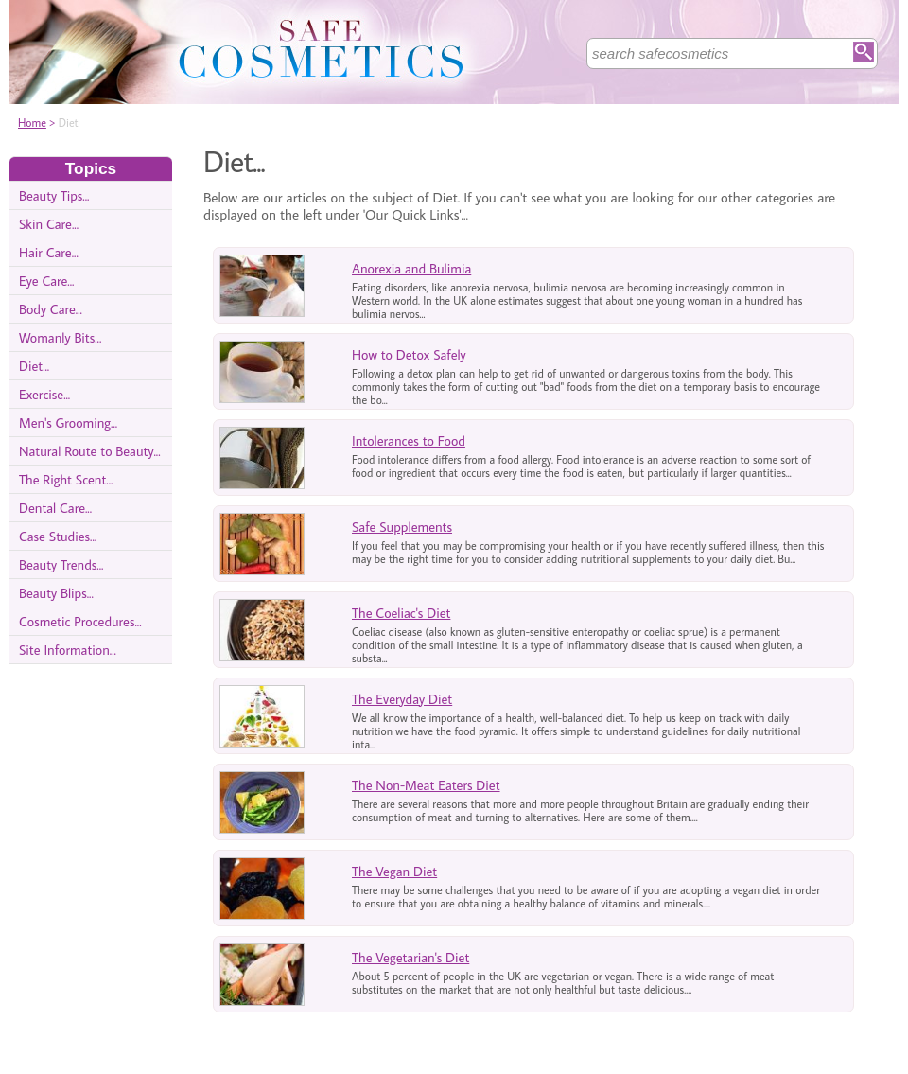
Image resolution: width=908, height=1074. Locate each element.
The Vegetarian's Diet (410, 957)
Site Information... (67, 650)
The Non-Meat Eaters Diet (426, 785)
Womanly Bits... (60, 337)
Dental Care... (55, 508)
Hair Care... (49, 252)
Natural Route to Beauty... (90, 451)
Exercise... (44, 394)
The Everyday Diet (402, 699)
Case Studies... (57, 536)
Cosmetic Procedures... (80, 621)
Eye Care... (46, 281)
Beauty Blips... (56, 593)
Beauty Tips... (54, 195)
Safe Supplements (402, 527)
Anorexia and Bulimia (411, 268)
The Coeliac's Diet (401, 613)
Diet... (34, 366)
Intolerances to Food (408, 440)
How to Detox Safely (409, 354)
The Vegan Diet (394, 871)
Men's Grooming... (68, 422)
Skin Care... (49, 224)
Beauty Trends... (61, 564)
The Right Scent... (66, 479)
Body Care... (50, 309)
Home (32, 122)
